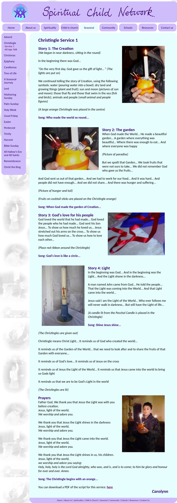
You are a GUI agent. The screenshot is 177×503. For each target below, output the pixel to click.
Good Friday (11, 116)
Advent (8, 37)
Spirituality (50, 27)
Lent (6, 88)
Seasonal (89, 27)
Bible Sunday (11, 145)
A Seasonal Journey (10, 81)
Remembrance (12, 161)
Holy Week (10, 110)
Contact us (167, 27)
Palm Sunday (11, 104)
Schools (128, 27)
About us (30, 27)
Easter (7, 122)
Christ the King (12, 167)
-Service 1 (9, 46)
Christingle (10, 43)
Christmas (9, 55)
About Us (68, 500)
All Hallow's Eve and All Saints (13, 153)
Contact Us (145, 500)
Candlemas (10, 67)
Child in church (69, 27)
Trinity (7, 133)
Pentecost (9, 127)
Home (11, 27)
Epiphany (9, 61)
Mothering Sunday (10, 96)
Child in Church (91, 500)
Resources (147, 27)
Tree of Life (10, 73)
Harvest (8, 139)
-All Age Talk (10, 49)
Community (108, 27)
